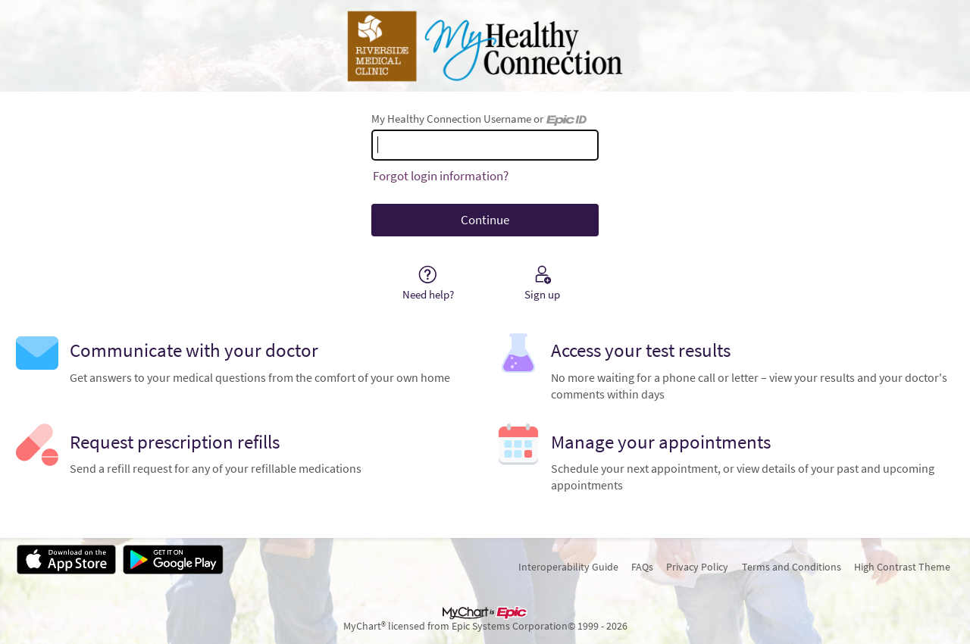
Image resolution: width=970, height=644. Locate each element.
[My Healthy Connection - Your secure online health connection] (484, 46)
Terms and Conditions (791, 567)
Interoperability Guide (568, 567)
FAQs (642, 567)
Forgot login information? (440, 175)
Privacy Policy (697, 567)
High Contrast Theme (902, 567)
